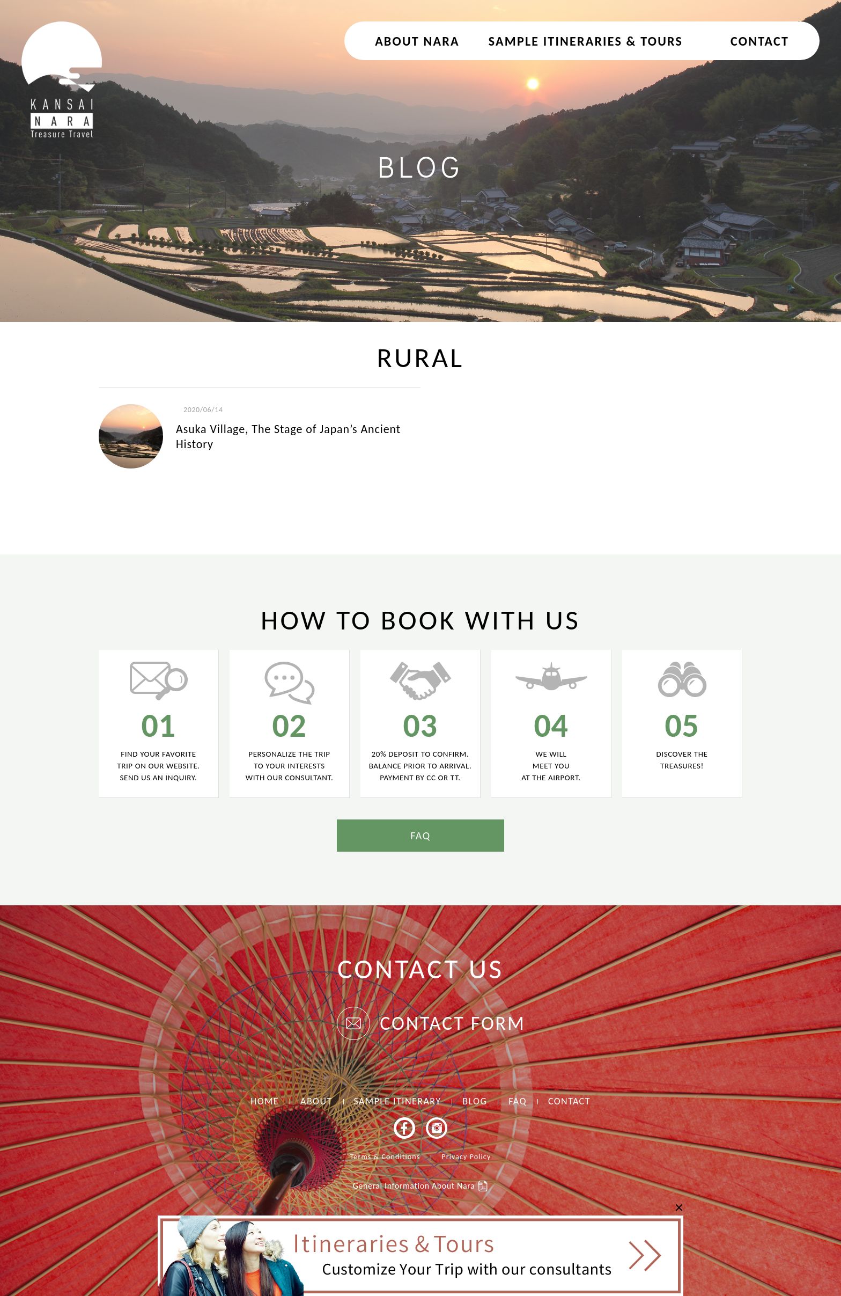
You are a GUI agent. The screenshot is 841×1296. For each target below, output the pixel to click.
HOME (264, 1101)
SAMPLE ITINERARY (397, 1101)
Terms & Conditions (385, 1156)
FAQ (420, 835)
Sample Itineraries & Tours (586, 41)
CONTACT (760, 41)
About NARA (417, 41)
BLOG (474, 1101)
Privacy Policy (466, 1156)
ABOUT (316, 1101)
